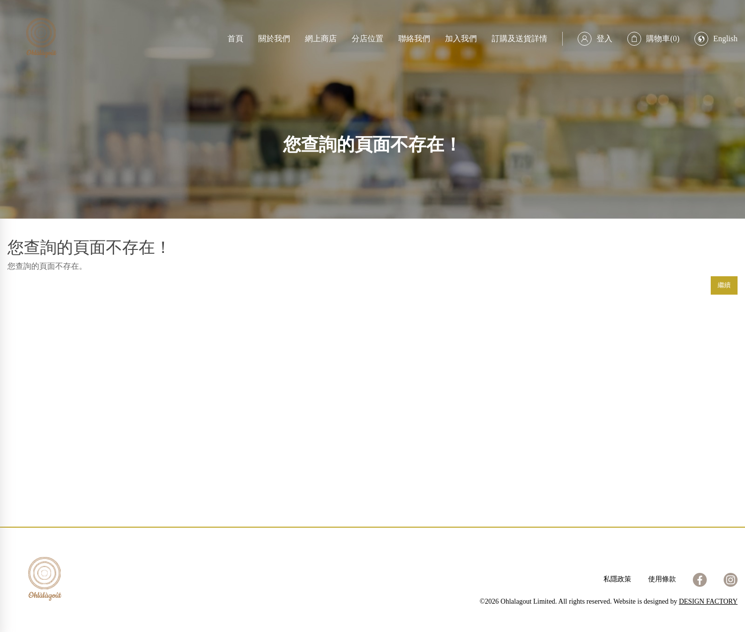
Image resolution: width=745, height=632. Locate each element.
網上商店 (321, 38)
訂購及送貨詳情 (519, 38)
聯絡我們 (414, 38)
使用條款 (662, 579)
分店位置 (367, 38)
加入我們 (461, 38)
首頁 (235, 38)
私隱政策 (617, 579)
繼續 (724, 285)
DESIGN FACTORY (708, 601)
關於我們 (274, 38)
